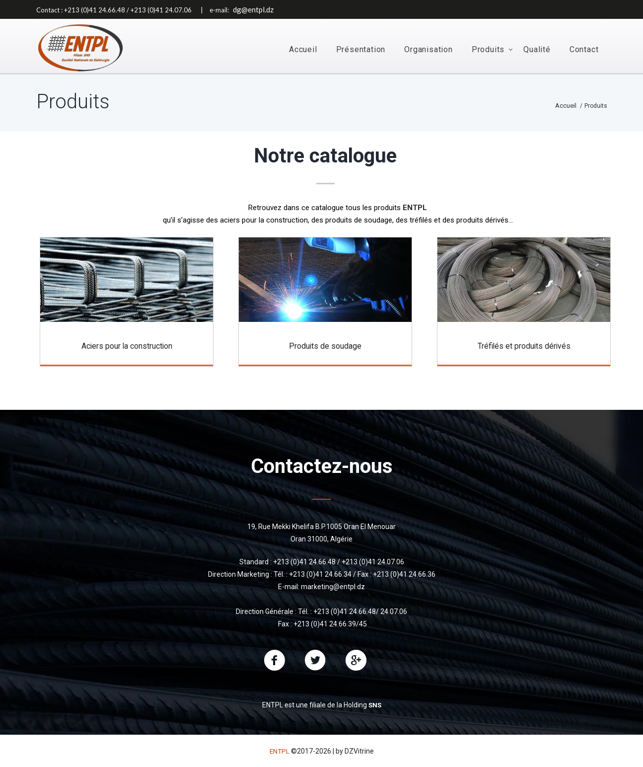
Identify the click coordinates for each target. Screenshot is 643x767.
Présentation (361, 49)
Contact (584, 49)
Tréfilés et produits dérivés (524, 350)
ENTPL (279, 750)
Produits (488, 49)
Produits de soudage (325, 350)
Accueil (303, 49)
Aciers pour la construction (126, 350)
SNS (375, 703)
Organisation (428, 49)
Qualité (537, 49)
